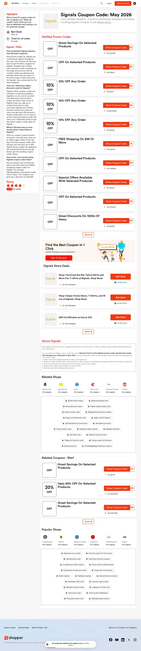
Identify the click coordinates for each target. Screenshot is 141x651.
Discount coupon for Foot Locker (100, 553)
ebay (76, 389)
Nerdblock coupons (84, 576)
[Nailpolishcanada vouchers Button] (99, 599)
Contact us (123, 628)
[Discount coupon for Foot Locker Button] (99, 553)
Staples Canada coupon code (100, 406)
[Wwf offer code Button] (74, 435)
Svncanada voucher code (74, 598)
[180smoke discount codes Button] (74, 587)
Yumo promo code (74, 593)
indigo (124, 542)
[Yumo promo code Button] (74, 593)
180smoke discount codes (75, 587)
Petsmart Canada (112, 389)
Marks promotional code (99, 401)
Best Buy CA (62, 389)
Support (133, 628)
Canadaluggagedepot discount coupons (97, 446)
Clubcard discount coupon (108, 576)
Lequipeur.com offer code (101, 587)
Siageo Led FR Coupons (102, 418)
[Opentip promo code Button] (72, 559)
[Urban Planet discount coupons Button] (98, 559)
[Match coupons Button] (63, 576)
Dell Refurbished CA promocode (76, 423)
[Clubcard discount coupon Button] (107, 576)
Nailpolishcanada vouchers (100, 598)
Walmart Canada (80, 542)
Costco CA (94, 389)
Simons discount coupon (74, 406)
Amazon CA (46, 389)
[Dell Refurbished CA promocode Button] (75, 423)
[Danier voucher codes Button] (63, 429)
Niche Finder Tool (39, 628)
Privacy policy (27, 643)
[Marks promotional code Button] (99, 401)
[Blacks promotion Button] (69, 446)
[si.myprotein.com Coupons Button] (102, 570)
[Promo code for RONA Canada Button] (101, 565)
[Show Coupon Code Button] (116, 48)
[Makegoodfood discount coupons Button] (98, 412)
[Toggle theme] (134, 3)
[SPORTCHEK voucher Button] (74, 401)
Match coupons (64, 576)
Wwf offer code (75, 435)
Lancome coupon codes (100, 581)
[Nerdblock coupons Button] (83, 576)
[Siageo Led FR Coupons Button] (101, 418)
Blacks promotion (70, 446)
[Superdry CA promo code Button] (96, 435)
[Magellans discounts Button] (111, 429)
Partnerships (23, 628)
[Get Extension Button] (58, 258)
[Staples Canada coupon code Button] (99, 407)
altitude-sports (111, 542)
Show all (88, 521)
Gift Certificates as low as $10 (75, 317)
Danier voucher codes (63, 429)
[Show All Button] (88, 521)
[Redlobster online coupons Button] (88, 429)
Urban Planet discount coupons (99, 559)
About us (113, 628)
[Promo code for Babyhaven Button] (97, 593)
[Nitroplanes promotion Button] (102, 423)
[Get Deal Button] (120, 276)
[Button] (109, 3)
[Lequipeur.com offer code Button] (100, 587)
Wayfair (61, 542)
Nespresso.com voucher (72, 553)
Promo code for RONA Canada (102, 564)
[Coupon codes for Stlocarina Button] (100, 440)
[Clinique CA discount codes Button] (73, 440)
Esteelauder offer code (76, 581)
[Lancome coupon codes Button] (99, 582)
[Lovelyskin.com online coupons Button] (72, 565)
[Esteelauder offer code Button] (75, 582)
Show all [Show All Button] (88, 235)
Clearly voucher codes (72, 412)
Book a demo (10, 628)
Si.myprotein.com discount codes (75, 570)
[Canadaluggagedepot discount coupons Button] (97, 446)
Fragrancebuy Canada (50, 542)
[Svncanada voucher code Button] (74, 599)
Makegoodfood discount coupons (99, 412)
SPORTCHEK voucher (75, 401)
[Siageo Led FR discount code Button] (75, 418)
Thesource (94, 542)
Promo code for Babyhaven (98, 593)
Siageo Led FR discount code (76, 418)
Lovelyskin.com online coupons (73, 564)
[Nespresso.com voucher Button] (71, 553)
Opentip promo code (73, 559)
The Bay (125, 389)
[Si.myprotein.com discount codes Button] (74, 570)
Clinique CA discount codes (73, 440)
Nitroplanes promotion (103, 423)
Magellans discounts (113, 429)
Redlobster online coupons (88, 429)
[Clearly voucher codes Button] (71, 412)
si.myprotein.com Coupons (103, 570)
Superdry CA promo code (97, 435)
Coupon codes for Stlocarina (101, 440)
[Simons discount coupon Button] (73, 407)
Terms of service (40, 643)
